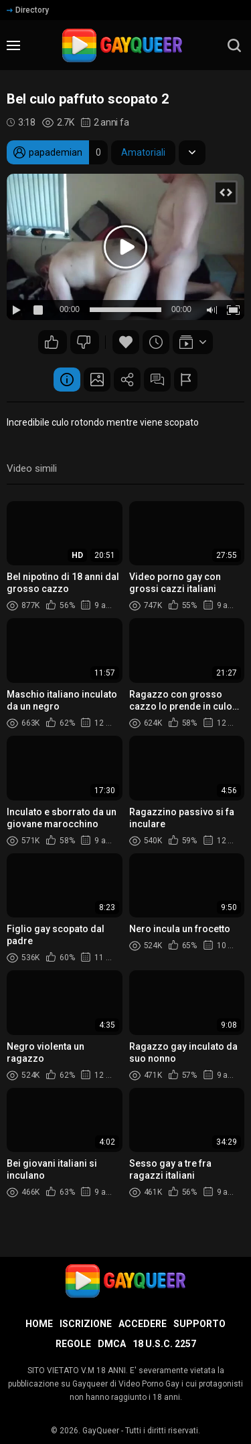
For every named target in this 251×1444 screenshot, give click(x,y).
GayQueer (100, 1430)
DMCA (112, 1343)
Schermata (97, 379)
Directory (28, 10)
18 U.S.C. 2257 (164, 1343)
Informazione (67, 379)
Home (39, 1323)
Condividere (127, 379)
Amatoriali (143, 152)
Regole (73, 1343)
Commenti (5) (157, 379)
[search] (234, 45)
